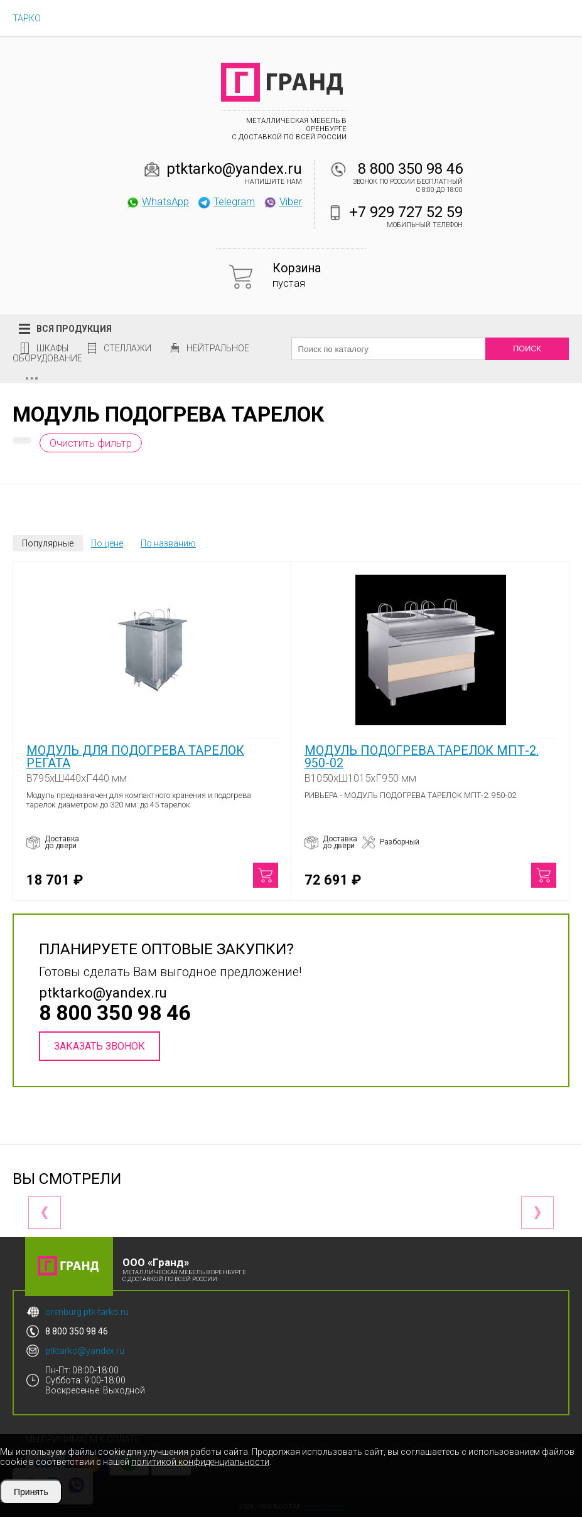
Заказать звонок (99, 1046)
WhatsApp (157, 201)
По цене (107, 543)
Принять (31, 1492)
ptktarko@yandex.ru (234, 169)
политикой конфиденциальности (200, 1462)
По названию (168, 543)
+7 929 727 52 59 (406, 212)
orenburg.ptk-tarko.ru (87, 1312)
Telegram (226, 201)
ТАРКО (27, 18)
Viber (282, 201)
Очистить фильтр (91, 443)
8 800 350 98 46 (410, 169)
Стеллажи (127, 348)
